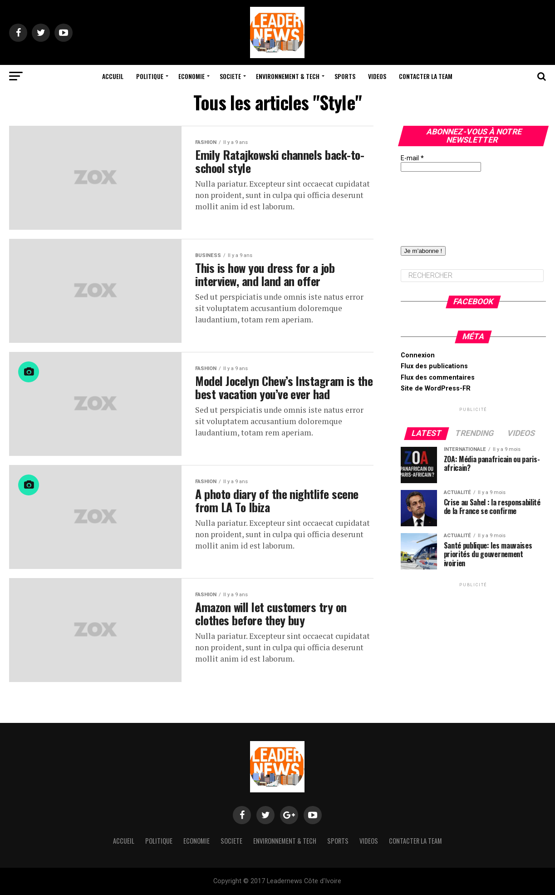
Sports (344, 76)
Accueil (112, 76)
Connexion (418, 355)
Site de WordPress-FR (436, 388)
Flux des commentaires (438, 377)
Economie (191, 76)
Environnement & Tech (287, 76)
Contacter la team (425, 76)
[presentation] (438, 204)
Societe (230, 76)
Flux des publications (434, 366)
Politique (149, 76)
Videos (377, 76)
